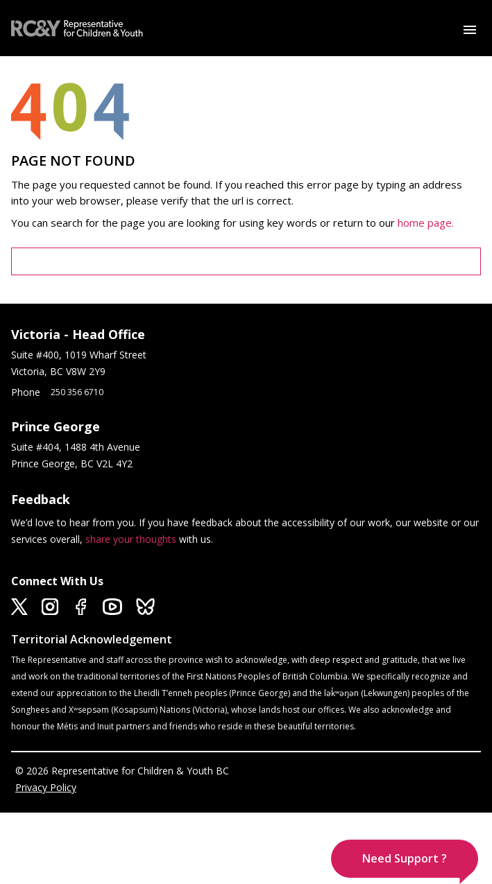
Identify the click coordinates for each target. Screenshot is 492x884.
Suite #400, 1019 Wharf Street (81, 354)
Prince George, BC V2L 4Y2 (72, 463)
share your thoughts (130, 539)
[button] (404, 859)
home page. (427, 222)
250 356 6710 (77, 392)
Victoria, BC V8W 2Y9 (59, 371)
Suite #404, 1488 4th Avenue (77, 446)
